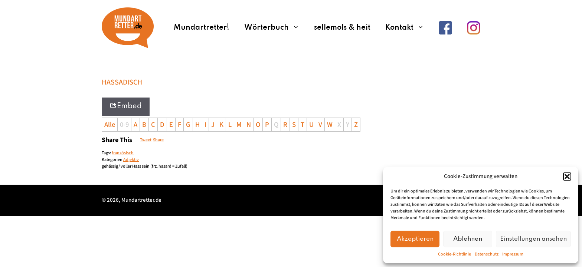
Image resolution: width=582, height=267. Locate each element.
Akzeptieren (415, 239)
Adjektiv (131, 159)
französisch (123, 153)
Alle (109, 124)
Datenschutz (486, 254)
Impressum (512, 254)
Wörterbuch (275, 28)
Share (158, 140)
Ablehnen (467, 239)
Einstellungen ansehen (533, 239)
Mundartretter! (201, 28)
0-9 (124, 124)
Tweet (145, 140)
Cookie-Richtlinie (454, 254)
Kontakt (408, 28)
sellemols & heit (342, 28)
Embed (125, 106)
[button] (567, 176)
